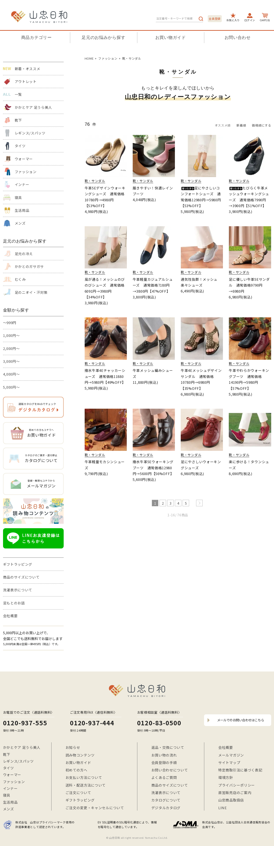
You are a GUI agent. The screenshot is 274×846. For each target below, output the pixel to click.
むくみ (20, 279)
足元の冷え (24, 253)
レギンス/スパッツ (30, 132)
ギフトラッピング (17, 564)
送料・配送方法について (86, 785)
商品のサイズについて (21, 577)
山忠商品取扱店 (231, 800)
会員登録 (215, 19)
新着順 (241, 125)
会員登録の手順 (164, 762)
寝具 (18, 197)
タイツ (20, 145)
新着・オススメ (27, 68)
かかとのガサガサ (29, 266)
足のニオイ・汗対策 (31, 292)
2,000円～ (11, 348)
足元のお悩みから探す (103, 37)
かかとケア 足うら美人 (33, 107)
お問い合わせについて (169, 769)
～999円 (10, 322)
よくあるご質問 (164, 777)
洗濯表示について (17, 589)
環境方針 (225, 777)
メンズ (20, 223)
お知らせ (73, 747)
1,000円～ (11, 335)
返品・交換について (167, 747)
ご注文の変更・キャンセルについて (95, 807)
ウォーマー (24, 158)
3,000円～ (11, 361)
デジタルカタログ (166, 807)
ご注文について (78, 792)
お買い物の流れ (164, 755)
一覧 (18, 94)
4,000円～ (11, 374)
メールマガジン (231, 755)
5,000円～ (11, 387)
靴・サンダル (131, 58)
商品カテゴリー (36, 37)
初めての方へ (76, 769)
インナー (22, 184)
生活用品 (22, 210)
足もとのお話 (14, 602)
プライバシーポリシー (236, 785)
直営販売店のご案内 (234, 792)
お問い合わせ (238, 37)
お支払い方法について (84, 777)
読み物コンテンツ (80, 755)
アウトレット (26, 81)
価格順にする (261, 125)
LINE (222, 807)
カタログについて (166, 800)
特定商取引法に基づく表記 (240, 769)
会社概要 (10, 615)
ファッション (26, 171)
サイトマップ (229, 762)
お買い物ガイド (170, 37)
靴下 (18, 120)
